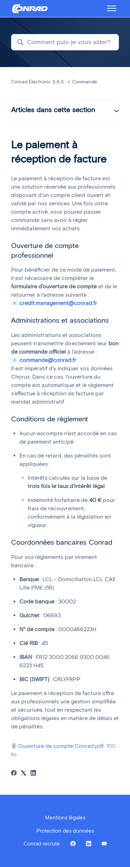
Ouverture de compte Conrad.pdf (61, 746)
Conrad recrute (42, 844)
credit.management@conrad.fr (58, 303)
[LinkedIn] (33, 773)
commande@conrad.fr (47, 360)
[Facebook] (14, 773)
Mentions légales (65, 818)
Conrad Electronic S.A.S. (38, 82)
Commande (84, 82)
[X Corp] (23, 773)
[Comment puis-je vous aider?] (65, 42)
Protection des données (65, 831)
